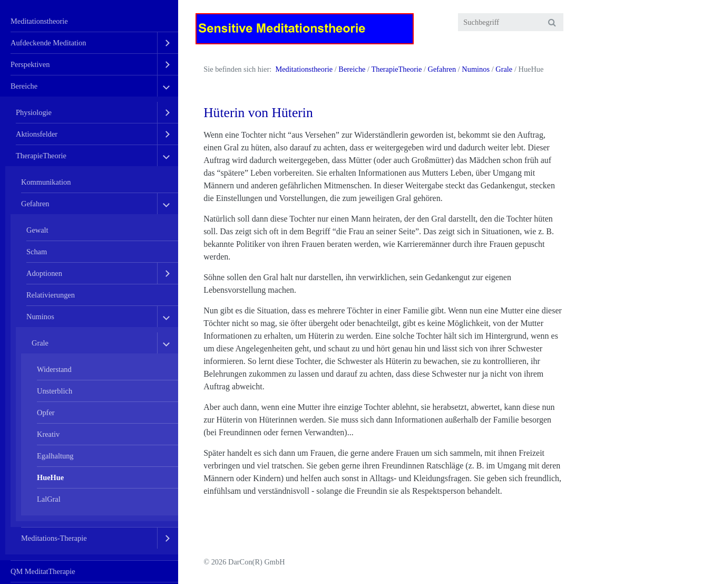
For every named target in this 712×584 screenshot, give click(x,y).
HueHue (50, 477)
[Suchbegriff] (510, 22)
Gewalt (37, 230)
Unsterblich (54, 391)
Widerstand (54, 369)
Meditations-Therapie (54, 538)
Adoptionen (44, 273)
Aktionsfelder (36, 134)
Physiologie (34, 112)
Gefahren (35, 203)
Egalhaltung (55, 456)
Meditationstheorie (39, 21)
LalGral (49, 499)
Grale (40, 343)
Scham (36, 251)
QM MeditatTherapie (43, 571)
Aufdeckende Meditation (48, 43)
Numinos (40, 316)
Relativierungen (50, 295)
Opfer (46, 412)
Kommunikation (46, 182)
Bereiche (24, 86)
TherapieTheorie (41, 155)
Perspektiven (30, 64)
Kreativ (48, 434)
